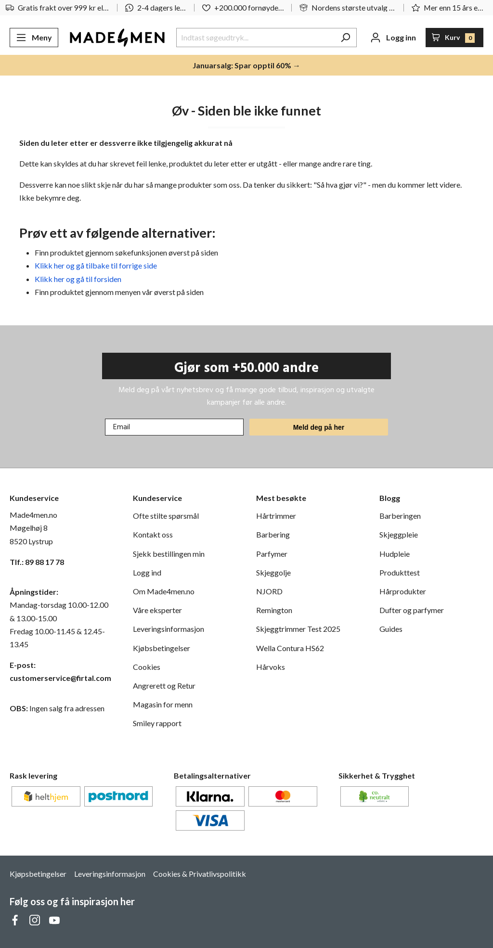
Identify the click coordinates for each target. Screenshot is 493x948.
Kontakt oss (153, 534)
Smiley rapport (157, 723)
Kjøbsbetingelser (161, 648)
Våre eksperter (157, 610)
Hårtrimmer (276, 515)
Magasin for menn (163, 704)
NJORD (269, 591)
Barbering (273, 534)
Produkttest (399, 572)
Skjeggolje (273, 572)
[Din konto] (393, 37)
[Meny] (34, 37)
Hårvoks (270, 666)
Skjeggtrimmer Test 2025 (298, 628)
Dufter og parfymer (411, 610)
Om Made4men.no (164, 591)
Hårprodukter (402, 591)
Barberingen (400, 515)
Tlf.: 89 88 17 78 (37, 561)
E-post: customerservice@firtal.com (60, 671)
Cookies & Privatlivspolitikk (199, 873)
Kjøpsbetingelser (38, 873)
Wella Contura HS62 (290, 648)
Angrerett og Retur (164, 685)
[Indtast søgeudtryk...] (255, 37)
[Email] (174, 427)
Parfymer (271, 553)
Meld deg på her (319, 427)
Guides (390, 628)
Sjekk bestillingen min (169, 553)
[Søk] (345, 37)
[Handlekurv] (455, 37)
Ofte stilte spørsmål (166, 515)
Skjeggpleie (398, 534)
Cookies (146, 666)
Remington (274, 610)
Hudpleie (394, 553)
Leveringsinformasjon (168, 628)
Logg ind (147, 572)
